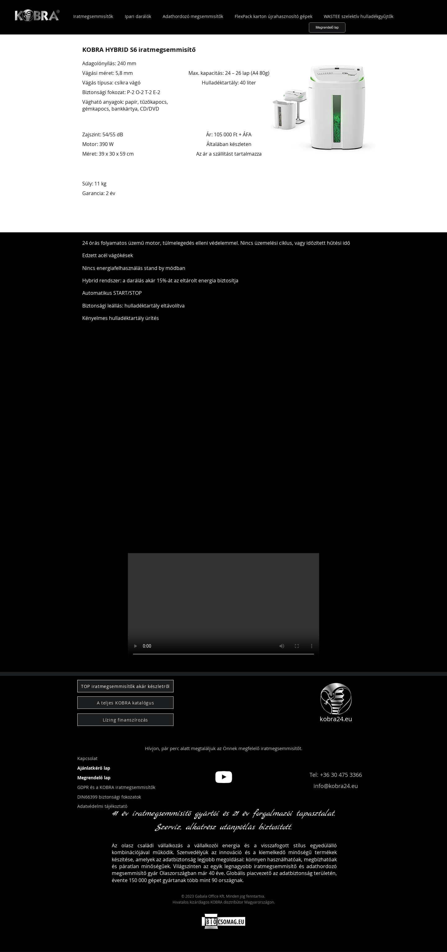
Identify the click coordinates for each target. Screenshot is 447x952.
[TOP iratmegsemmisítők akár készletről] (125, 686)
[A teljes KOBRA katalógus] (125, 702)
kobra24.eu (336, 719)
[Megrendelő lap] (327, 27)
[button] (27, 665)
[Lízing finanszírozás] (125, 719)
